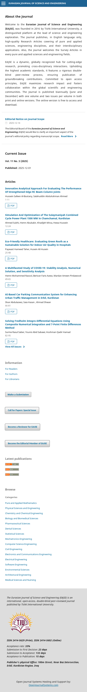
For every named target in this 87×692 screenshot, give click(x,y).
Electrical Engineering (16, 559)
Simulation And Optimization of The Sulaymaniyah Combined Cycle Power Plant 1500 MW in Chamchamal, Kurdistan (41, 216)
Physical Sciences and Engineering (22, 508)
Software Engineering (16, 564)
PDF (12, 205)
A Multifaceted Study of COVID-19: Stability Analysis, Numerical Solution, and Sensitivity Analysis (42, 269)
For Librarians (12, 379)
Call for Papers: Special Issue (22, 410)
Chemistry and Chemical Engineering (24, 513)
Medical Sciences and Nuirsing (20, 579)
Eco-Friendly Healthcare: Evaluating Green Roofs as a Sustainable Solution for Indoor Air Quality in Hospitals (38, 243)
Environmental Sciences (17, 569)
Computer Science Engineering (21, 544)
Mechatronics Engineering (18, 538)
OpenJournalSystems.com (43, 685)
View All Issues (13, 346)
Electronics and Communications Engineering (28, 554)
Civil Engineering (13, 549)
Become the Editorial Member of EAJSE (27, 443)
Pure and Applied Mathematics (21, 503)
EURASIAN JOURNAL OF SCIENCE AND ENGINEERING (37, 3)
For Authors (11, 373)
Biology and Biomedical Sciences (21, 518)
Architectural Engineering (18, 574)
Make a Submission (18, 394)
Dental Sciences (13, 528)
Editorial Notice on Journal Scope (24, 119)
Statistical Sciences (14, 533)
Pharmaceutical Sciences (17, 523)
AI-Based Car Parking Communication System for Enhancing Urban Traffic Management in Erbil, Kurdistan (41, 296)
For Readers (11, 368)
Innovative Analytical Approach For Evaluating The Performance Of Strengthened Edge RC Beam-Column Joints (43, 190)
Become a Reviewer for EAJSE (22, 426)
